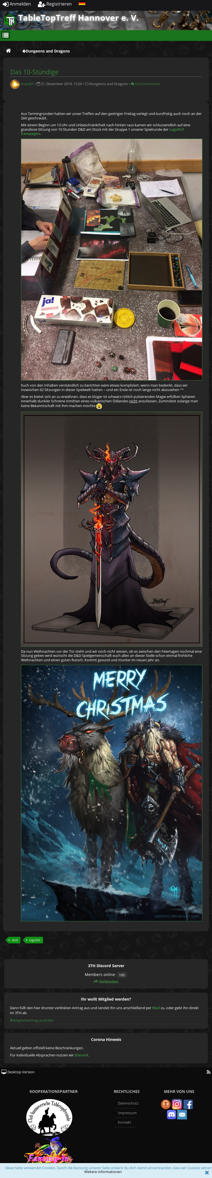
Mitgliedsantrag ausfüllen (32, 1020)
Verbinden (106, 981)
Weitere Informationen (103, 1171)
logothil (34, 940)
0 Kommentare (145, 83)
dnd (15, 940)
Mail (156, 1007)
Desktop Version (18, 1071)
